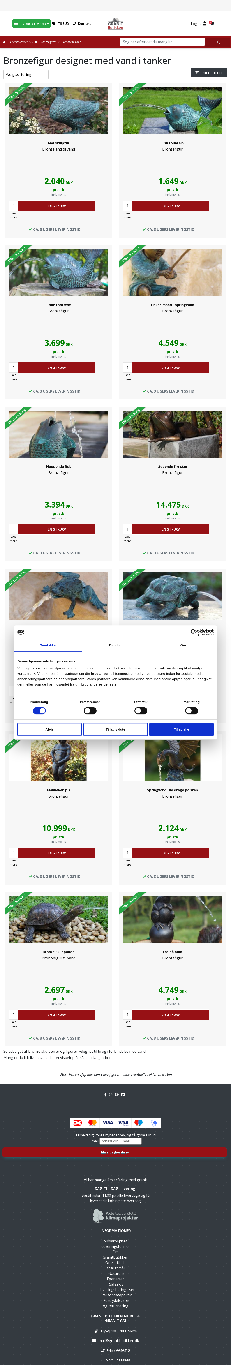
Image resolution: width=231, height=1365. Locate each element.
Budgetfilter (209, 73)
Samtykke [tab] (48, 645)
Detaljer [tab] (115, 645)
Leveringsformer (115, 1246)
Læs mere (13, 215)
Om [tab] (183, 645)
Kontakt (82, 23)
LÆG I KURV (57, 206)
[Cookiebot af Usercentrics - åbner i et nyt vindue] (194, 632)
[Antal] (13, 206)
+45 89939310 (118, 1350)
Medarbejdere (115, 1241)
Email (94, 1141)
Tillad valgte (115, 729)
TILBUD (60, 23)
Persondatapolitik (117, 1295)
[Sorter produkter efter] (26, 74)
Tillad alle (181, 729)
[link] (58, 160)
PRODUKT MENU (30, 23)
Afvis (49, 729)
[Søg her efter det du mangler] (217, 42)
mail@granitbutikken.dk (119, 1340)
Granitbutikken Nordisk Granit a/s (115, 1318)
